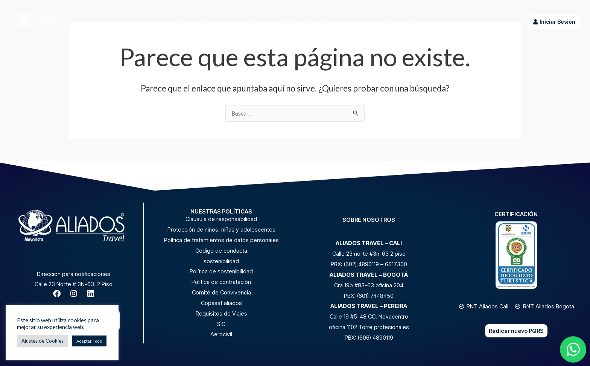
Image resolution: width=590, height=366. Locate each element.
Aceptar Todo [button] (89, 341)
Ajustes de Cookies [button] (42, 341)
